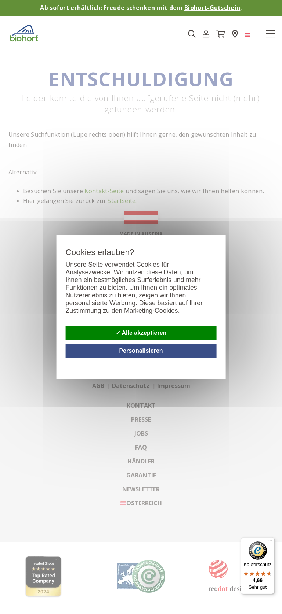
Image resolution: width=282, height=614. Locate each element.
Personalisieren (141, 351)
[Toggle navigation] (270, 34)
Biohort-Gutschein (212, 8)
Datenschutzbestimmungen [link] (215, 362)
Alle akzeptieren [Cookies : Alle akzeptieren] (141, 333)
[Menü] (270, 541)
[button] (206, 34)
